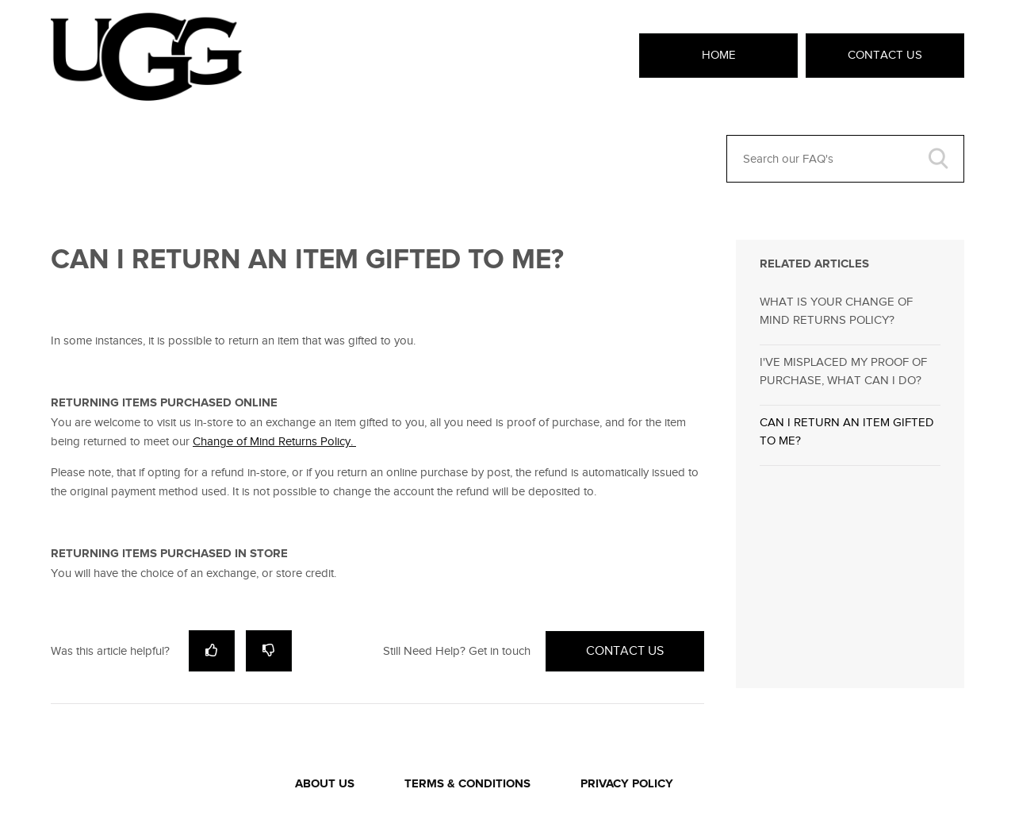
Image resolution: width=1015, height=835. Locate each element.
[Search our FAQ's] (845, 159)
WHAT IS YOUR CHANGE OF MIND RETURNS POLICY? (836, 310)
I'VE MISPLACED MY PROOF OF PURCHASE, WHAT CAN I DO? (843, 371)
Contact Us (885, 54)
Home (719, 54)
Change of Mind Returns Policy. (274, 441)
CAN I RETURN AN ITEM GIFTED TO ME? (847, 431)
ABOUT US (324, 784)
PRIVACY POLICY (626, 784)
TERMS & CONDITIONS (467, 784)
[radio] (212, 650)
